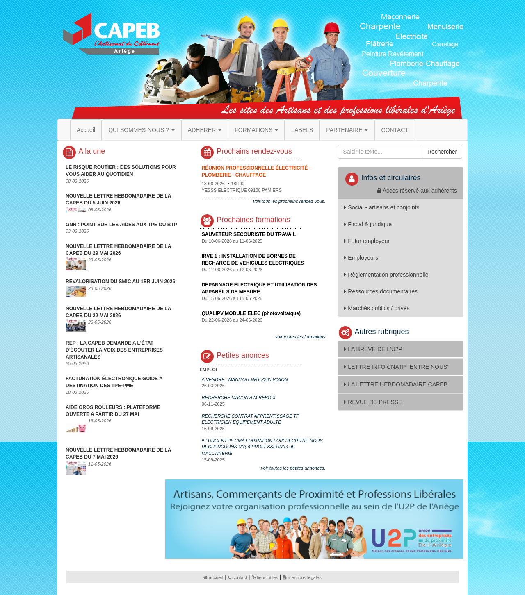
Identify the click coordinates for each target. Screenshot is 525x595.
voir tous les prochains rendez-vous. (289, 201)
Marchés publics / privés (376, 308)
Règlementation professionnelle (386, 274)
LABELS (302, 130)
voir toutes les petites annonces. (293, 468)
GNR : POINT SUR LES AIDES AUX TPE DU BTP (121, 224)
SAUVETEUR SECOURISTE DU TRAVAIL (249, 234)
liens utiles (265, 577)
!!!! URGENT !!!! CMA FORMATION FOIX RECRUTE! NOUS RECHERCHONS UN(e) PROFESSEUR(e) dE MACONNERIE (262, 447)
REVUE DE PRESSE (373, 402)
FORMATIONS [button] (256, 130)
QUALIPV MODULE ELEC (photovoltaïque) (251, 313)
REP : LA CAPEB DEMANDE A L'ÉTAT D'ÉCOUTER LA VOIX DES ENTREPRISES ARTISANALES (114, 350)
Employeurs (361, 257)
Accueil (86, 130)
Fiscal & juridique (368, 224)
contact (237, 577)
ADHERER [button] (204, 130)
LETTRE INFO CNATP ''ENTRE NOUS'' (396, 366)
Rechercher (442, 151)
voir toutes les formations (300, 336)
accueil (213, 577)
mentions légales (302, 577)
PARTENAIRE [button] (347, 130)
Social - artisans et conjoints (381, 207)
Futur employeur (367, 241)
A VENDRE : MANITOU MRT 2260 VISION (245, 379)
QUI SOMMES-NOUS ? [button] (141, 130)
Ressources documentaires (381, 291)
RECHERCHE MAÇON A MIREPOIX (239, 397)
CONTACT (395, 130)
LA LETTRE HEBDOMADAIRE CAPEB (395, 384)
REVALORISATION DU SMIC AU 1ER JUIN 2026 (120, 281)
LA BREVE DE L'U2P (373, 349)
